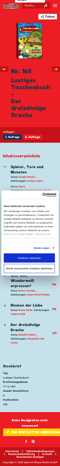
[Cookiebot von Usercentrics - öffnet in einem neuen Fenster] (42, 195)
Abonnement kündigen (30, 456)
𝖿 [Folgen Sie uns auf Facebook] (26, 441)
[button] (28, 173)
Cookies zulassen (29, 258)
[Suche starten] (45, 5)
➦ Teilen (48, 16)
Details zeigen (42, 247)
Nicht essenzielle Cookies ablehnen (29, 268)
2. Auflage (32, 137)
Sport (22, 186)
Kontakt (47, 453)
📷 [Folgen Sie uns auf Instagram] (33, 441)
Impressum (12, 451)
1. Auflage (12, 137)
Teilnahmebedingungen (40, 451)
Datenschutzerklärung (21, 453)
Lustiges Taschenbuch (11, 6)
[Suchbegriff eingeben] (36, 5)
